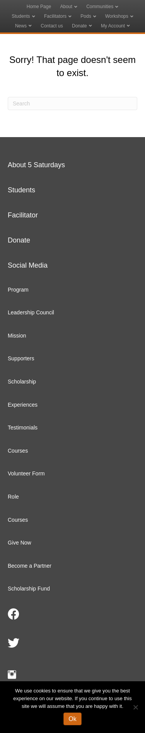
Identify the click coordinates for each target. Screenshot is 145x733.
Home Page (39, 6)
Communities (99, 6)
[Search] (72, 103)
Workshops (116, 16)
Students (21, 16)
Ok (72, 719)
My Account (113, 26)
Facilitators (55, 16)
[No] (135, 707)
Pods (85, 16)
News (21, 26)
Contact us (52, 26)
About (66, 6)
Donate (79, 26)
